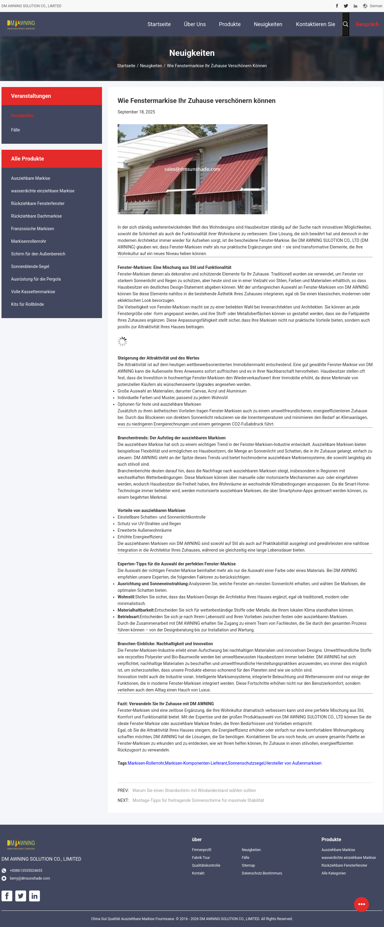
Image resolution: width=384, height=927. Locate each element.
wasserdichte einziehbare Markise (42, 190)
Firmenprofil (201, 850)
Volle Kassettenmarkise (33, 291)
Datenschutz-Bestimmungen (262, 873)
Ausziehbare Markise (30, 178)
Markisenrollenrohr (28, 241)
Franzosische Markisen (32, 228)
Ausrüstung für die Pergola (36, 279)
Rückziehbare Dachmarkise (36, 216)
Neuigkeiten (151, 65)
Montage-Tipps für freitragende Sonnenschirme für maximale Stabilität (198, 800)
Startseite (126, 65)
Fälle (15, 130)
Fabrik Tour (201, 858)
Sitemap (248, 865)
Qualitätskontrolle (206, 865)
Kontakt (198, 873)
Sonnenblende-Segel (30, 266)
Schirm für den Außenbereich (38, 253)
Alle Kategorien (334, 873)
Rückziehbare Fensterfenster (37, 203)
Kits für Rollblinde (27, 304)
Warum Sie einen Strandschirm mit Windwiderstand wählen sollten (194, 790)
